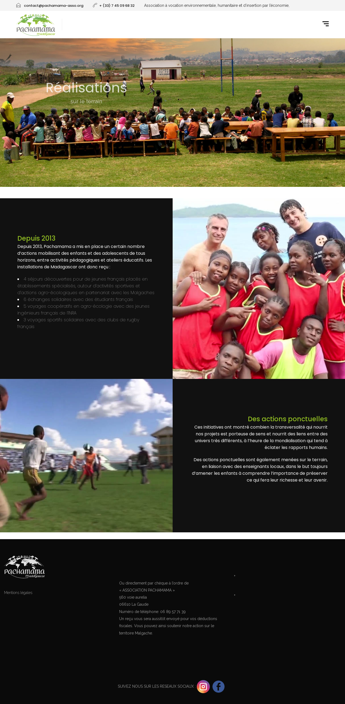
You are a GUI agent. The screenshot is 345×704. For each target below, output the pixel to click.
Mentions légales (18, 592)
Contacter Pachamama (287, 564)
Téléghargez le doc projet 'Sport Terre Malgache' (287, 605)
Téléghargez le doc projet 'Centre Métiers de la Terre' (287, 585)
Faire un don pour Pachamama (172, 564)
